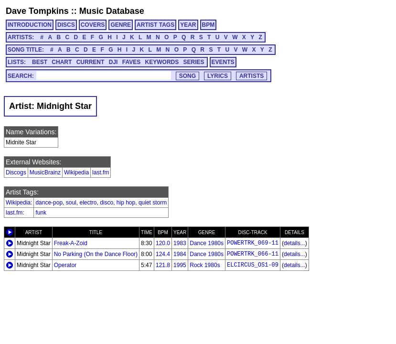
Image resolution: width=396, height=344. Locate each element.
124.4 (163, 254)
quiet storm (153, 202)
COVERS (93, 25)
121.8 (163, 265)
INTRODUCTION (30, 25)
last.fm (100, 172)
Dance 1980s (207, 243)
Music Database (111, 11)
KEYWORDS (162, 62)
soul (71, 202)
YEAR (188, 25)
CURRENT (90, 62)
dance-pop (49, 202)
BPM (208, 25)
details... (294, 243)
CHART (62, 62)
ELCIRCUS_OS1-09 (252, 265)
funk (40, 212)
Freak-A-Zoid (70, 243)
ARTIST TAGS (155, 25)
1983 (179, 243)
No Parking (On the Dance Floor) (96, 254)
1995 (179, 265)
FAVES (131, 62)
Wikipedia (76, 172)
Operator (65, 265)
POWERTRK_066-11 (252, 254)
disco (106, 202)
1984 (179, 254)
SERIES (193, 62)
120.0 (163, 243)
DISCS (66, 25)
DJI (113, 62)
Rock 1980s (205, 265)
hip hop (126, 202)
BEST (39, 62)
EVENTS (223, 62)
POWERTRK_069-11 (252, 243)
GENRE (120, 25)
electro (87, 202)
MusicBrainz (45, 172)
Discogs (16, 172)
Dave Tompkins (37, 11)
